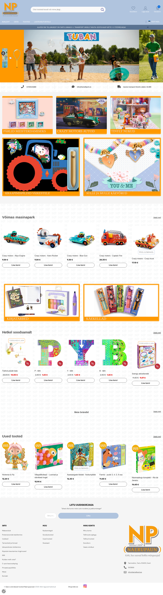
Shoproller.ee (73, 587)
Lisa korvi (13, 265)
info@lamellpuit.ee (135, 572)
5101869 (131, 567)
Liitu (108, 515)
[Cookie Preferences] (3, 591)
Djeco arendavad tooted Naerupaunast (20, 587)
